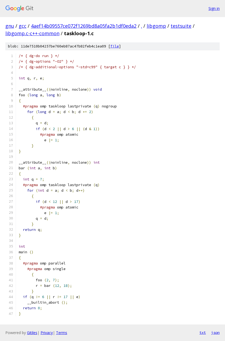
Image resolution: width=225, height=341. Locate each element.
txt (202, 332)
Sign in (214, 8)
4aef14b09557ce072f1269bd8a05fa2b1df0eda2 (83, 26)
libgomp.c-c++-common (32, 33)
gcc (22, 26)
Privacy (47, 332)
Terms (61, 332)
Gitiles (32, 332)
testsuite (181, 26)
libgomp (156, 26)
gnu (9, 26)
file (114, 46)
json (215, 332)
